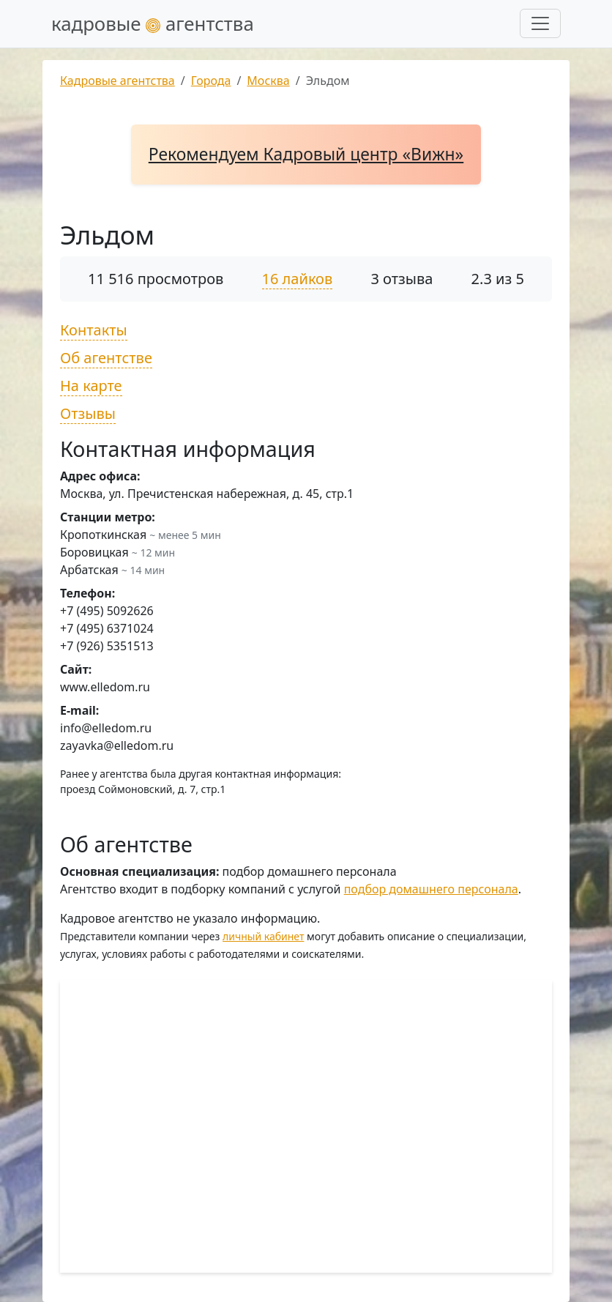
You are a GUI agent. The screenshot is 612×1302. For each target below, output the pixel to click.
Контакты (93, 330)
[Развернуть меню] (540, 23)
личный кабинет (263, 936)
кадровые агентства (152, 23)
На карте (91, 385)
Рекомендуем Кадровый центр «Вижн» (306, 154)
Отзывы (88, 413)
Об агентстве (106, 358)
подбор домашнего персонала (431, 889)
